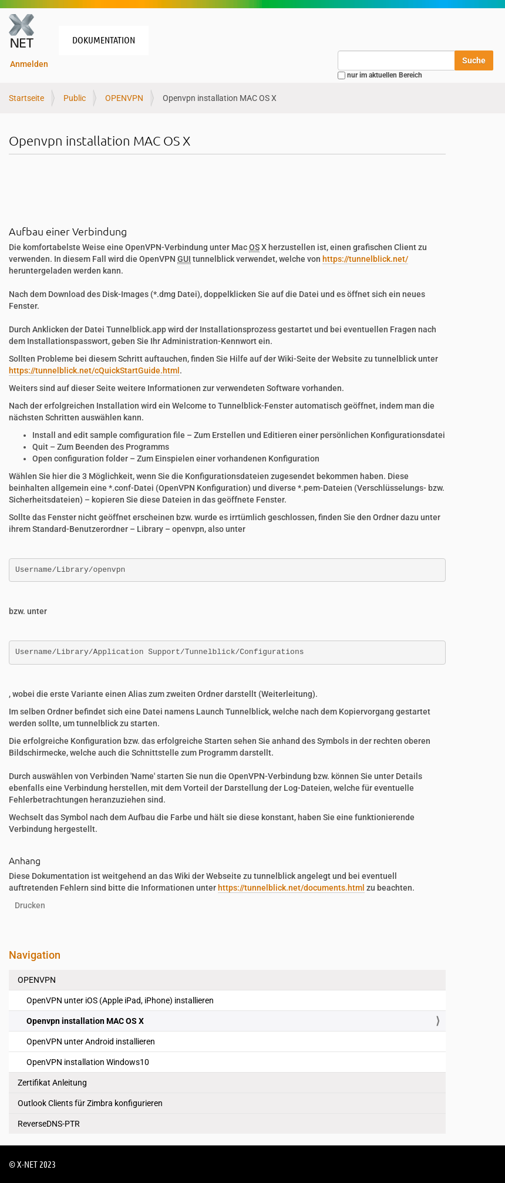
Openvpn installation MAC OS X (85, 1021)
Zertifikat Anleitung (52, 1082)
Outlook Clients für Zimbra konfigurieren (90, 1103)
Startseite (26, 98)
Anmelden (29, 64)
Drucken (30, 905)
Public (74, 98)
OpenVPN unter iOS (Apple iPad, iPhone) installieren (120, 1000)
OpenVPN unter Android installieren (90, 1041)
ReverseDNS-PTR (49, 1123)
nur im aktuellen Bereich (384, 75)
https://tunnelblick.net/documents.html (291, 887)
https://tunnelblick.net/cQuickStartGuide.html (94, 370)
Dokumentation (103, 39)
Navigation (34, 955)
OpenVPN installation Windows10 (87, 1062)
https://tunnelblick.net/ (365, 259)
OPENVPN (124, 98)
